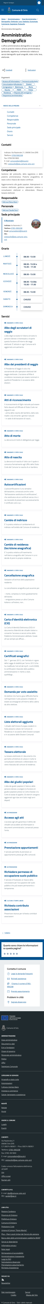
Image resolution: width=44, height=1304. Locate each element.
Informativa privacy (8, 1245)
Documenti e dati (8, 1043)
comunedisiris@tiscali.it (19, 161)
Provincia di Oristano (9, 1215)
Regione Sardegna (9, 3)
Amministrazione (14, 19)
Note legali (5, 1249)
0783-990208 (16, 228)
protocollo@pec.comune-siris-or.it (21, 163)
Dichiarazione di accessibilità (12, 1253)
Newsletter (5, 1283)
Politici (3, 1058)
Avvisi (3, 1111)
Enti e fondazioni (7, 1047)
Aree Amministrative (29, 19)
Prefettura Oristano (9, 1219)
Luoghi (4, 1124)
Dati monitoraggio (8, 1292)
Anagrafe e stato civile (13, 323)
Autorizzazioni (10, 813)
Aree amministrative (9, 1040)
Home (3, 19)
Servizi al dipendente (9, 1241)
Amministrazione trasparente (12, 1256)
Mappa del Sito (32, 1295)
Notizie (4, 1107)
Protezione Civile (7, 1226)
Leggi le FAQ (6, 1259)
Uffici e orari (6, 1176)
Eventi (3, 1128)
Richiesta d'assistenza (10, 1267)
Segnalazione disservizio (10, 1262)
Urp (2, 1172)
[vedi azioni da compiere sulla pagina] (29, 70)
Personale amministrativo (11, 1055)
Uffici (3, 1062)
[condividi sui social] (7, 70)
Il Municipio (9, 220)
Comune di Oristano (9, 1222)
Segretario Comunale (9, 1066)
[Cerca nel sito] (36, 10)
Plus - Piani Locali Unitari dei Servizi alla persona (20, 1234)
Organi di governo (8, 1051)
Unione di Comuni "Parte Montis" (14, 1230)
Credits (13, 1295)
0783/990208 (17, 155)
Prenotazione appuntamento (12, 1264)
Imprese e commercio (9, 1090)
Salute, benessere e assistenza (13, 1094)
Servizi (27, 1292)
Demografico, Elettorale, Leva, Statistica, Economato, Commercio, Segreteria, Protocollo (19, 22)
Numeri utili (5, 1180)
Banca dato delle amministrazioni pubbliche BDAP (20, 1237)
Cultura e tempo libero (13, 901)
